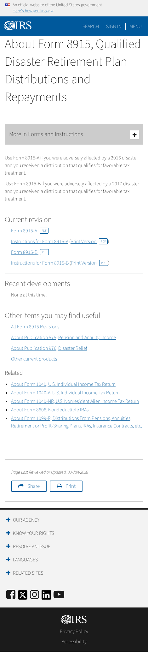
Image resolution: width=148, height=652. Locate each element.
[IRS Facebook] (10, 595)
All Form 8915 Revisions (35, 326)
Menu (135, 26)
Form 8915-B (30, 252)
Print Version (89, 241)
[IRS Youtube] (59, 595)
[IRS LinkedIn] (46, 597)
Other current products (34, 359)
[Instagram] (34, 595)
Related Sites (28, 573)
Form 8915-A (29, 230)
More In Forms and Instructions (74, 134)
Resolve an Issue (31, 546)
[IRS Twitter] (22, 597)
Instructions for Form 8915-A (39, 241)
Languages (25, 559)
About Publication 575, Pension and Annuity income (63, 337)
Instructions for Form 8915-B (40, 263)
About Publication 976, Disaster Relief (49, 348)
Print (70, 486)
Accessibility (74, 641)
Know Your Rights (33, 533)
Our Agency (26, 520)
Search (91, 26)
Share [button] (33, 486)
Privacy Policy (74, 631)
